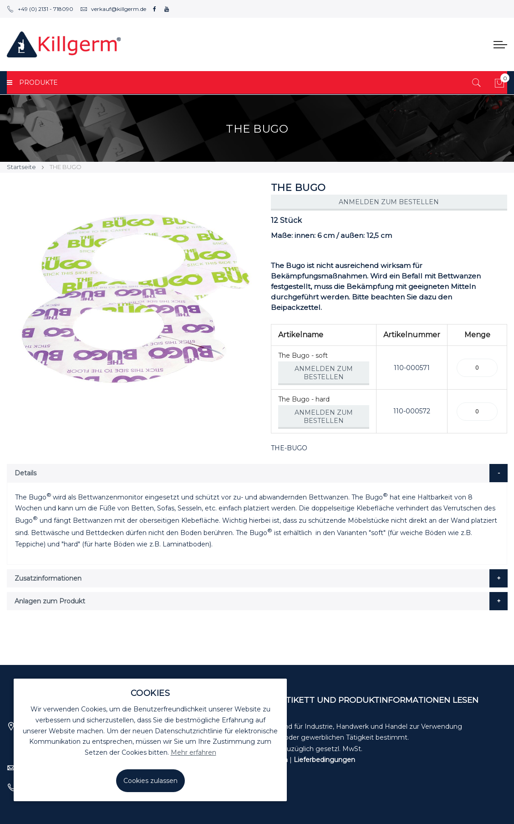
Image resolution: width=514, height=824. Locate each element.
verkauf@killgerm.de (113, 8)
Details (25, 473)
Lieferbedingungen (324, 760)
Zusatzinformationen (48, 578)
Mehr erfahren (193, 752)
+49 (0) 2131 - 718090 (40, 8)
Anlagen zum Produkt (50, 601)
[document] (150, 740)
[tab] (257, 473)
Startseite (21, 166)
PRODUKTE (32, 82)
